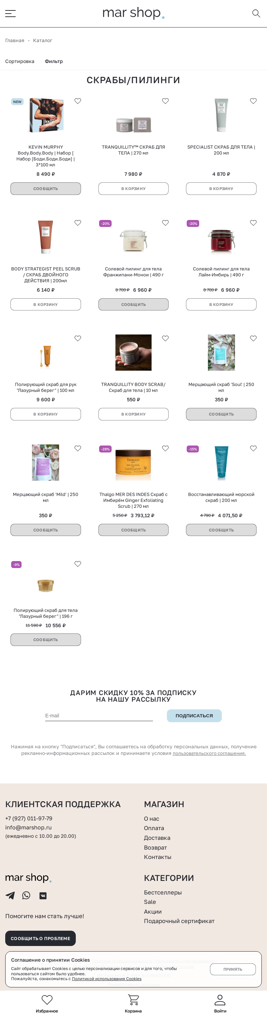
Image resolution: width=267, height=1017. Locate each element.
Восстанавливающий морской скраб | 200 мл (221, 499)
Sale (150, 897)
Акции (153, 907)
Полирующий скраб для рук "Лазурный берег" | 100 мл (45, 389)
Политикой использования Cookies (107, 978)
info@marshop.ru (29, 823)
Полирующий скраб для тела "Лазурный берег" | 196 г (46, 616)
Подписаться (194, 719)
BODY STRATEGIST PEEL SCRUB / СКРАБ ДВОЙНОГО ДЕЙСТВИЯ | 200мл (45, 276)
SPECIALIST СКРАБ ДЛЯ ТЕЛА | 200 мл (221, 152)
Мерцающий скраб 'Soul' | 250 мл (221, 389)
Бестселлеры (164, 887)
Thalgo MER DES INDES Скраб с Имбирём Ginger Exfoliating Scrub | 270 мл (133, 502)
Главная (14, 42)
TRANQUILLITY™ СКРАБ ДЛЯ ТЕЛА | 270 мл (133, 152)
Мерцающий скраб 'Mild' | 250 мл (45, 499)
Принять (232, 969)
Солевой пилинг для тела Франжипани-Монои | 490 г (133, 273)
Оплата (155, 823)
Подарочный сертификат (182, 916)
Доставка (158, 833)
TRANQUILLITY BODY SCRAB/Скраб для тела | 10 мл (133, 389)
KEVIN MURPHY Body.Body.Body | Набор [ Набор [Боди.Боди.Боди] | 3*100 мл (45, 158)
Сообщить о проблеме (44, 937)
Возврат (156, 842)
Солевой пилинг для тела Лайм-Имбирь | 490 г (221, 273)
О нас (152, 814)
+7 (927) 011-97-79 (30, 814)
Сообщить (45, 190)
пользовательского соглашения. (209, 756)
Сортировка (19, 63)
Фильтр (54, 63)
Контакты (159, 852)
